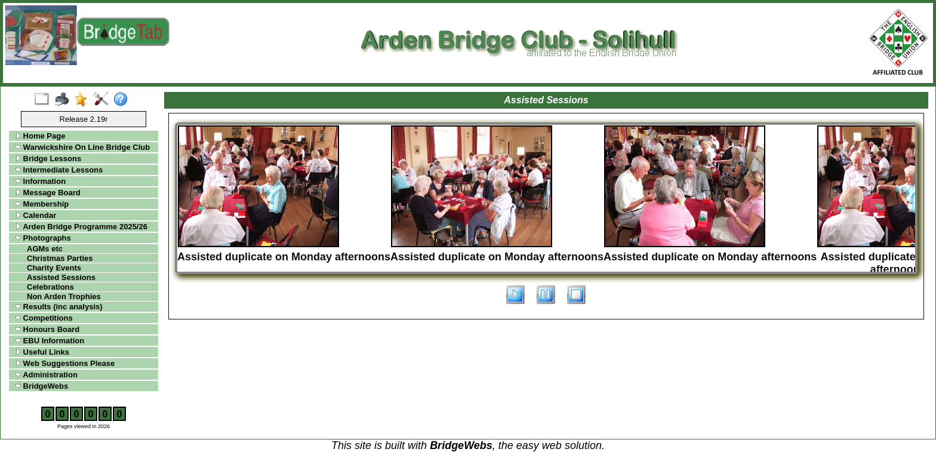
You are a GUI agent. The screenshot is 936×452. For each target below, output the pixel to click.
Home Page (40, 135)
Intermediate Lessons (59, 169)
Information (40, 181)
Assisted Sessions (61, 277)
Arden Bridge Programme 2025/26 (81, 226)
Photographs (43, 237)
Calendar (35, 215)
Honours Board (47, 329)
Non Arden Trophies (64, 296)
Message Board (48, 192)
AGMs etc (45, 248)
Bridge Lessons (48, 158)
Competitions (44, 317)
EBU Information (49, 340)
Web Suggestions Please (65, 363)
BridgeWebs (41, 386)
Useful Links (42, 352)
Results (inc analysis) (59, 306)
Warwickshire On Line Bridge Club (82, 147)
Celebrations (50, 286)
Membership (42, 203)
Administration (46, 374)
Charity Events (54, 267)
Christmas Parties (60, 258)
